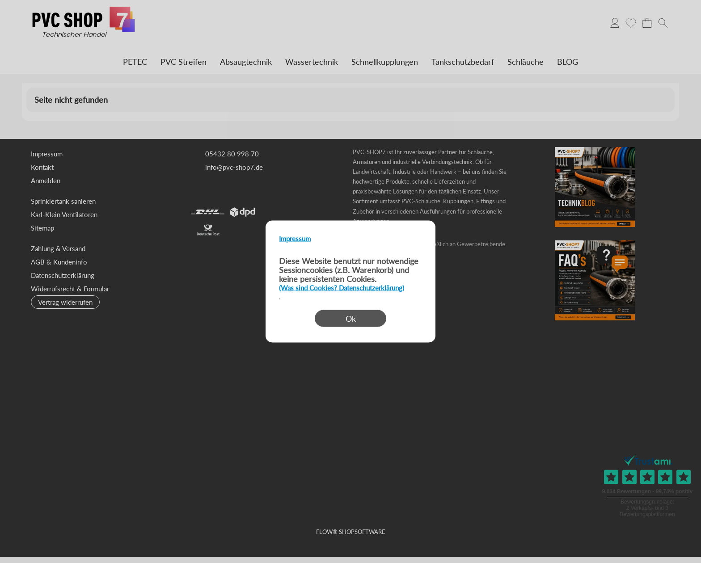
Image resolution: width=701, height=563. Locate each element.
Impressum (295, 239)
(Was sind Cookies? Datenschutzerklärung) (341, 288)
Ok (351, 319)
